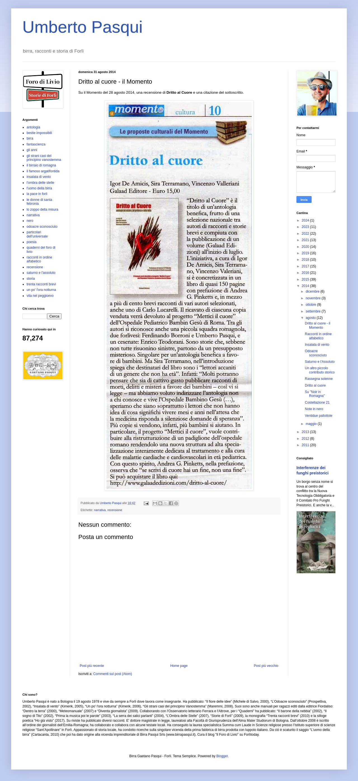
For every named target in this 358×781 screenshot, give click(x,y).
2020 (306, 247)
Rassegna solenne (319, 379)
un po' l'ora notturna (41, 290)
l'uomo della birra (39, 188)
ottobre (311, 305)
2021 (306, 240)
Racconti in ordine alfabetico (318, 336)
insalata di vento (39, 177)
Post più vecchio (266, 666)
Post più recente (92, 666)
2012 (306, 439)
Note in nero (314, 409)
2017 (306, 266)
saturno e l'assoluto (41, 273)
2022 (306, 234)
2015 (306, 279)
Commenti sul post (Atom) (112, 674)
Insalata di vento (317, 345)
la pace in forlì (37, 194)
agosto (311, 318)
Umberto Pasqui (82, 27)
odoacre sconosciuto (42, 227)
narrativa (100, 510)
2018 (306, 260)
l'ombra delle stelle (40, 183)
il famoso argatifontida (43, 171)
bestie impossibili (39, 133)
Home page (179, 666)
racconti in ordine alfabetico (39, 259)
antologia (33, 127)
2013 (306, 432)
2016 (306, 273)
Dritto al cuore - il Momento (317, 325)
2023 (306, 227)
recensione (114, 510)
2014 (306, 286)
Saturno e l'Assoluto (320, 362)
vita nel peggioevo (40, 296)
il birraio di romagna (41, 165)
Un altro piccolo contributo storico (320, 370)
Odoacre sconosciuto (316, 353)
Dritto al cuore (315, 385)
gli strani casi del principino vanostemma (44, 158)
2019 (306, 253)
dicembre (313, 291)
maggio (312, 424)
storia (31, 279)
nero (30, 221)
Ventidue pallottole (318, 416)
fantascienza (36, 144)
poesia (31, 242)
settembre (314, 311)
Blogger (222, 756)
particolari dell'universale (37, 234)
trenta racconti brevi (41, 284)
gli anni (32, 150)
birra (30, 138)
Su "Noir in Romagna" (315, 394)
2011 (306, 445)
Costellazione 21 (317, 402)
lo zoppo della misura (42, 209)
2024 (306, 220)
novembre (314, 298)
